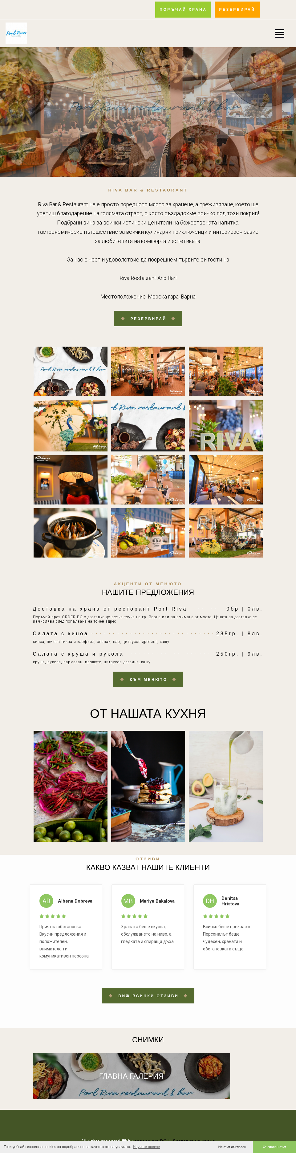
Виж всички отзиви (148, 996)
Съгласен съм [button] (274, 1147)
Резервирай (149, 319)
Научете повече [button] (146, 1147)
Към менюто (148, 679)
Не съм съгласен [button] (232, 1147)
